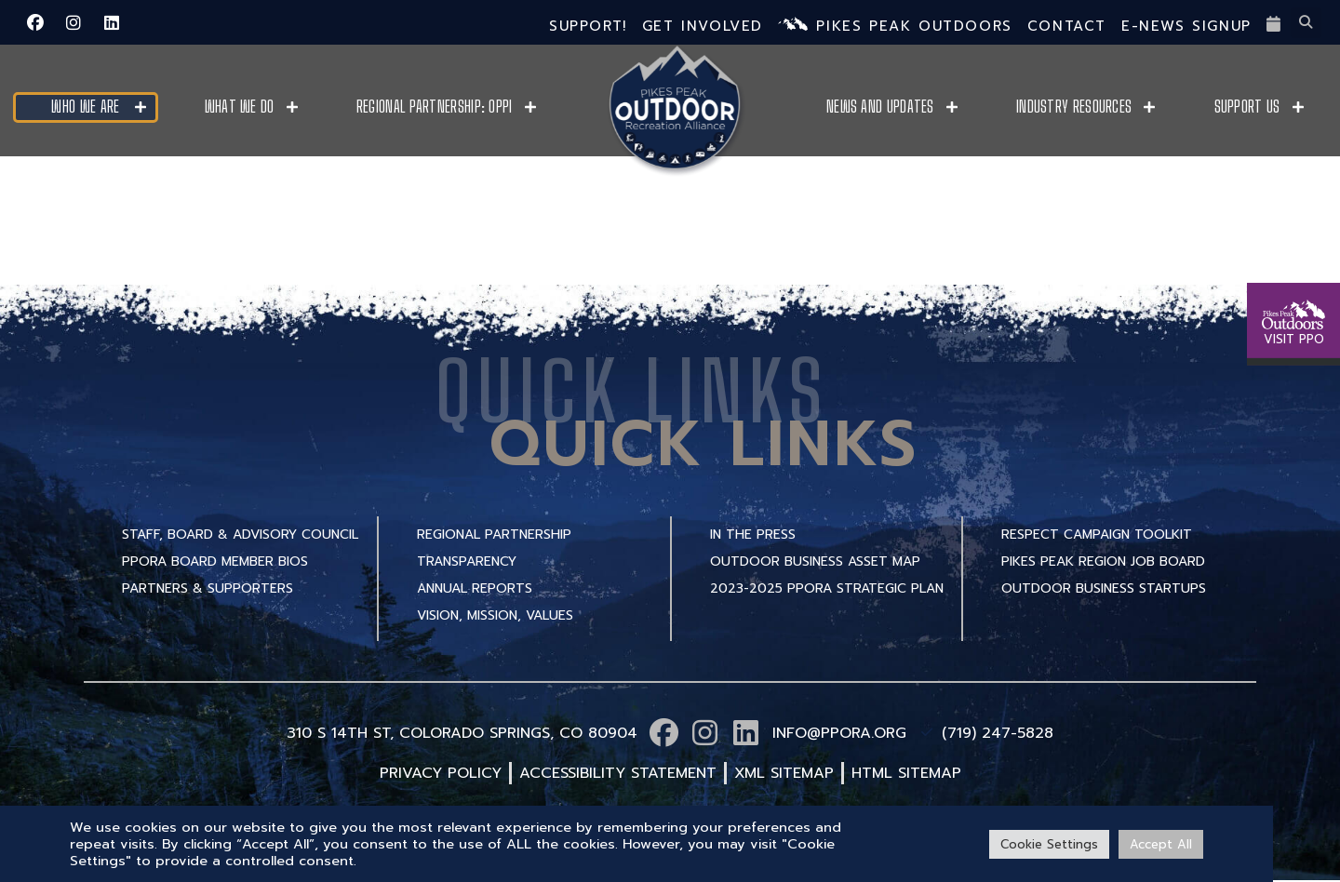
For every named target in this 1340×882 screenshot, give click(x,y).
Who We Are (85, 106)
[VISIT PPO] (1293, 224)
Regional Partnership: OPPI (434, 106)
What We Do (240, 106)
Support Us (1247, 106)
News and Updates (880, 106)
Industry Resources (1074, 106)
